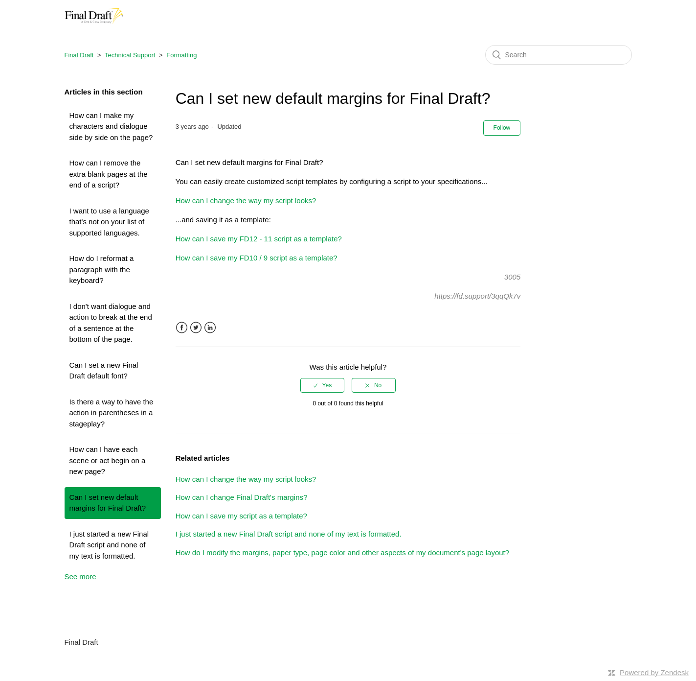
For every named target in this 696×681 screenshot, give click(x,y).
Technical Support (130, 55)
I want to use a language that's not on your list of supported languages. (109, 222)
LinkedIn (210, 328)
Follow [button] (502, 127)
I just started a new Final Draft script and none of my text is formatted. (109, 545)
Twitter (196, 328)
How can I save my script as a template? (241, 516)
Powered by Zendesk (654, 672)
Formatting (181, 55)
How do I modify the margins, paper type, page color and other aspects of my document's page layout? (342, 552)
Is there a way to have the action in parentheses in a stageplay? (111, 413)
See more (80, 576)
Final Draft (79, 55)
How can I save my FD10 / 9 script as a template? (256, 258)
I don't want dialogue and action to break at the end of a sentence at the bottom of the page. (110, 323)
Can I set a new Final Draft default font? (103, 370)
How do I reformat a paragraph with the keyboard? (101, 269)
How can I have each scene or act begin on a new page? (107, 460)
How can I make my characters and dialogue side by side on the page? (111, 126)
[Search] (558, 55)
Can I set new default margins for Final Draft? (107, 503)
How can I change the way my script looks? (246, 200)
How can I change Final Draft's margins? (242, 497)
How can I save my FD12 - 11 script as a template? (259, 239)
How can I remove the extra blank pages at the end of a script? (108, 174)
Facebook (182, 328)
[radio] (322, 385)
